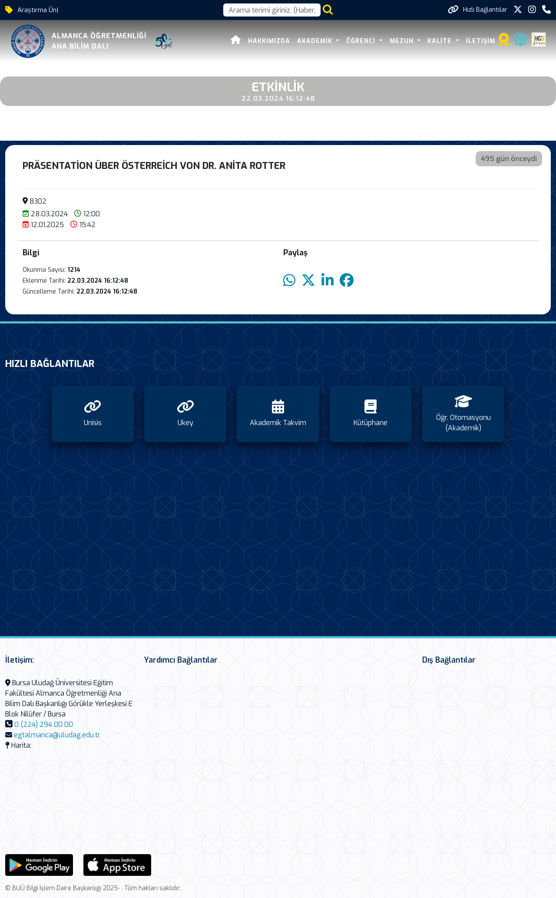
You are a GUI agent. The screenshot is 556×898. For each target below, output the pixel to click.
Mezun (403, 41)
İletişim (480, 41)
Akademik (315, 41)
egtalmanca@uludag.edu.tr (57, 735)
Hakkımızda (269, 41)
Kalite (440, 41)
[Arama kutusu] (272, 10)
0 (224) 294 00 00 (43, 724)
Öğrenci (361, 41)
